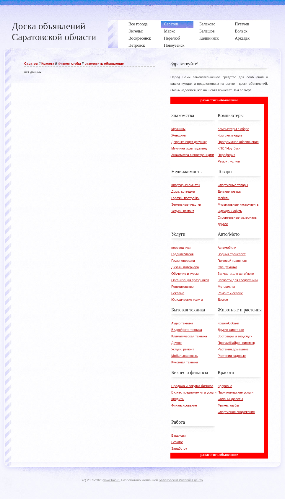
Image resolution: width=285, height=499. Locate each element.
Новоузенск (174, 45)
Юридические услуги (187, 299)
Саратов (171, 24)
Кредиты (177, 399)
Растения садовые (232, 355)
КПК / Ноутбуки (229, 148)
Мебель (223, 198)
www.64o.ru (111, 480)
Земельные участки (186, 204)
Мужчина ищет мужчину (189, 148)
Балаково (207, 24)
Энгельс (135, 31)
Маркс (169, 31)
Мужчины (178, 129)
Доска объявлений (48, 26)
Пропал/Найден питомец (236, 342)
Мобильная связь (184, 355)
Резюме (177, 442)
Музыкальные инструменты (238, 204)
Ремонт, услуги (229, 161)
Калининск (209, 38)
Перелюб (172, 38)
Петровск (136, 45)
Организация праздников (190, 280)
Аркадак (242, 38)
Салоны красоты (230, 399)
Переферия (226, 155)
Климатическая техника (189, 336)
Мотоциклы (226, 286)
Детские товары (230, 191)
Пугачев (242, 24)
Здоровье (225, 386)
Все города (138, 24)
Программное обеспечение (238, 142)
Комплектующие (230, 135)
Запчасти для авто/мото (236, 273)
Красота (47, 63)
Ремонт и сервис (230, 293)
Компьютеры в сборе (233, 129)
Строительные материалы (238, 217)
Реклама (177, 293)
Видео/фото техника (186, 329)
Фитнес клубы (69, 63)
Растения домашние (233, 349)
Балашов (207, 31)
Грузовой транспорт (232, 260)
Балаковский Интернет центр (181, 480)
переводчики (180, 247)
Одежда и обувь (230, 211)
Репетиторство (182, 286)
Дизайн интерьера (185, 267)
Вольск (241, 31)
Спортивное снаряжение (236, 412)
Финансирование (184, 405)
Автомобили (227, 247)
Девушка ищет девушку (189, 142)
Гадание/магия (182, 254)
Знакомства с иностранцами (192, 155)
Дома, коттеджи (183, 191)
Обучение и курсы (184, 273)
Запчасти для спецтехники (238, 280)
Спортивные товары (233, 185)
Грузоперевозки (183, 260)
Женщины (178, 135)
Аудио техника (182, 323)
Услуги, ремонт (182, 211)
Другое (223, 224)
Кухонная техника (184, 362)
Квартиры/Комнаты (185, 185)
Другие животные (231, 329)
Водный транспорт (232, 254)
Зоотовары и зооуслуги (235, 336)
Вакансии (178, 435)
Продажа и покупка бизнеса (192, 386)
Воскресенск (139, 38)
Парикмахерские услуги (235, 392)
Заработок (179, 448)
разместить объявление (104, 63)
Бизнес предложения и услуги (193, 392)
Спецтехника (227, 267)
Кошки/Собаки (228, 323)
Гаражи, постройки (185, 198)
